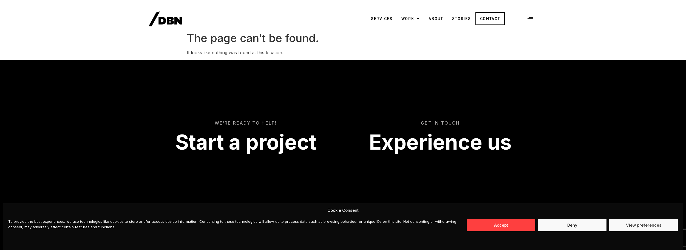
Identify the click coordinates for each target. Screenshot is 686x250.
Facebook (436, 224)
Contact (490, 19)
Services (382, 19)
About (436, 19)
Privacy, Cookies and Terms (510, 224)
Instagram (463, 224)
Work (410, 19)
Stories (461, 19)
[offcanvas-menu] (530, 19)
